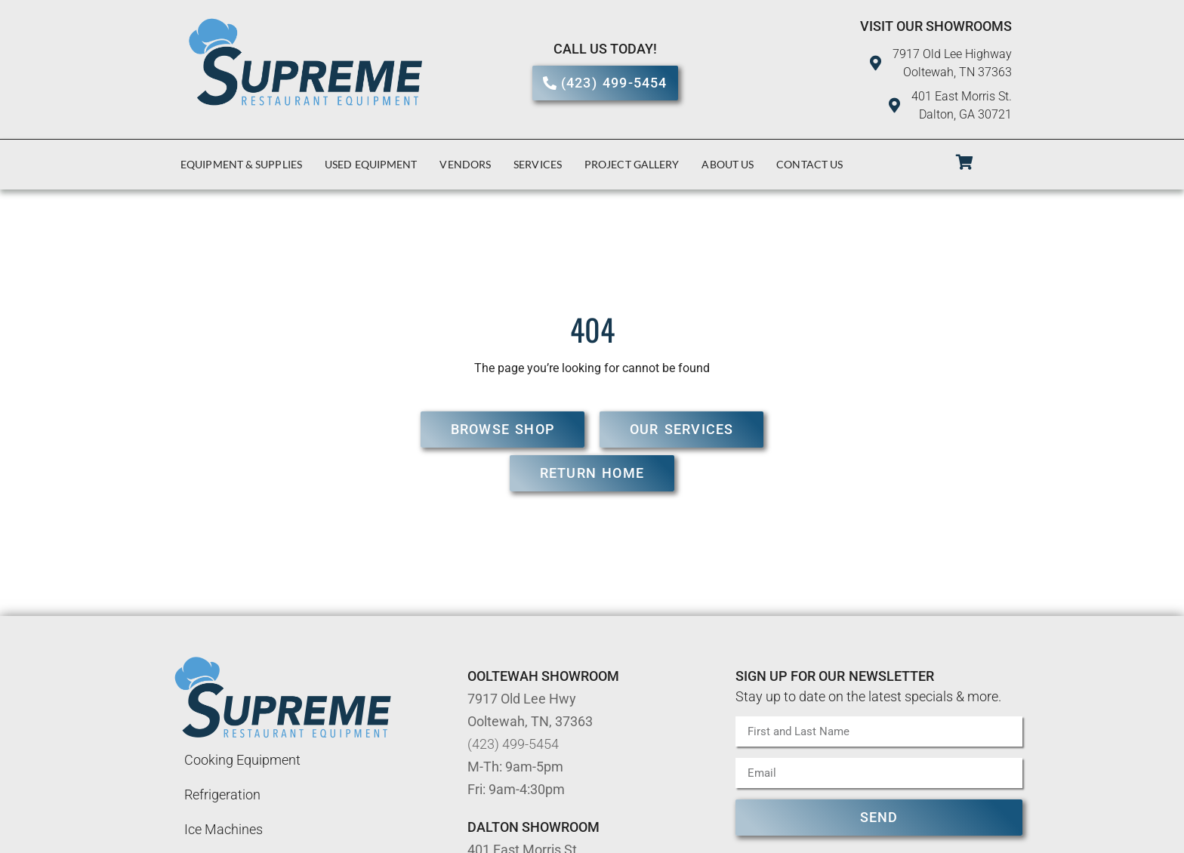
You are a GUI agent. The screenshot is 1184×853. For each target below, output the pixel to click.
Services (537, 164)
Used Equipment (371, 164)
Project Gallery (632, 164)
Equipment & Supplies (241, 164)
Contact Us (809, 164)
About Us (727, 164)
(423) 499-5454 (513, 744)
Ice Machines (223, 829)
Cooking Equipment (242, 760)
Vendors (465, 164)
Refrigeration (222, 794)
